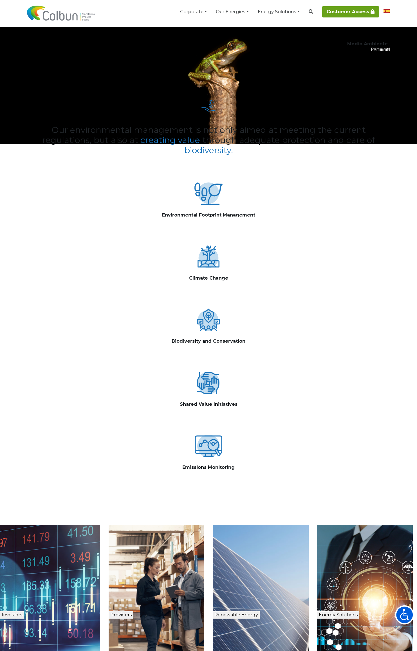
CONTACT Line (295, 567)
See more (85, 258)
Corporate (191, 11)
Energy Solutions (277, 11)
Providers (138, 460)
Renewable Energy (261, 460)
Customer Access (351, 11)
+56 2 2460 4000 (243, 567)
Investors (30, 460)
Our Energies (230, 11)
